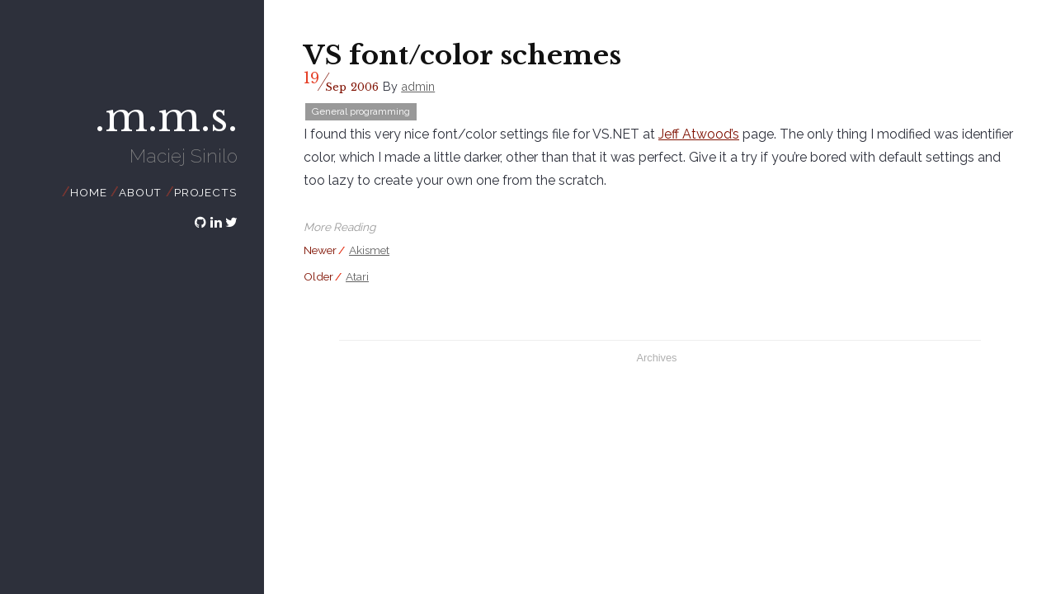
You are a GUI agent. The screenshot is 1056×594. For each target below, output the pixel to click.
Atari (357, 276)
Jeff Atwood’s (698, 134)
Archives (656, 357)
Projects (205, 192)
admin (418, 86)
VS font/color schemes (462, 55)
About (140, 192)
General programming (361, 111)
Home (88, 192)
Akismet (369, 250)
